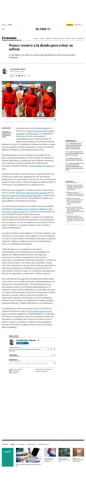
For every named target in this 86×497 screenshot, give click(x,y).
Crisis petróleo (17, 363)
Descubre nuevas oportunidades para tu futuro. (64, 460)
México (46, 363)
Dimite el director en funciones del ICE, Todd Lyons (74, 159)
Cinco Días (67, 38)
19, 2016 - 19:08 (19, 71)
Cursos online (21, 444)
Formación (48, 38)
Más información (13, 373)
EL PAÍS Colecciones (43, 444)
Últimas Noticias (80, 38)
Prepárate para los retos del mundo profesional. (48, 460)
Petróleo (40, 363)
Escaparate (5, 444)
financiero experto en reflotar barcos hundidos (22, 195)
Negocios (62, 38)
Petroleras (34, 363)
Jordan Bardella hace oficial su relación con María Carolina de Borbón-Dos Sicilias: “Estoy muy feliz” (74, 146)
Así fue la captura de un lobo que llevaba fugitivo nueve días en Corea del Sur (75, 153)
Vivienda (42, 38)
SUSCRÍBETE (70, 24)
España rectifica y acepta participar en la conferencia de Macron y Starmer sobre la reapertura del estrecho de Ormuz (75, 201)
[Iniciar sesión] (79, 25)
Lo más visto (69, 181)
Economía (9, 38)
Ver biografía (22, 343)
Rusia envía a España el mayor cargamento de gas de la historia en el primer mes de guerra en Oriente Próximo (75, 187)
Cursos (13, 444)
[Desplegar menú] (3, 29)
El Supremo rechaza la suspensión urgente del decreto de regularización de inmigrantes (75, 194)
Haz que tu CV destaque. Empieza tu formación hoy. (78, 460)
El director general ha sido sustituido (31, 193)
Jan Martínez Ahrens (18, 69)
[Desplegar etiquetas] (55, 363)
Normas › (53, 355)
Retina (73, 38)
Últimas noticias (71, 140)
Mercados (36, 38)
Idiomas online (31, 444)
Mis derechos (55, 38)
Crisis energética (26, 363)
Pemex (10, 363)
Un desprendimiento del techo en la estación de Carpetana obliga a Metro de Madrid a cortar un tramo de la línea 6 (74, 167)
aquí (45, 371)
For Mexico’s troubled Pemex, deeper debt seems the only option (7, 134)
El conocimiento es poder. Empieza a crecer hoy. (28, 465)
